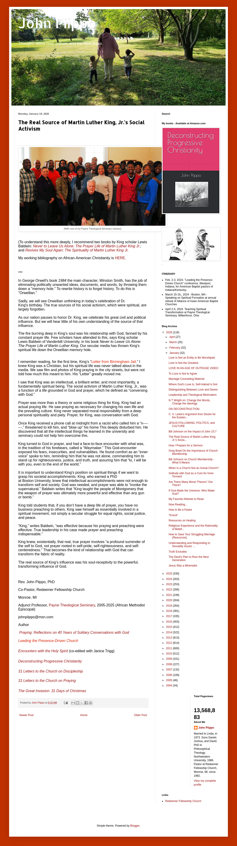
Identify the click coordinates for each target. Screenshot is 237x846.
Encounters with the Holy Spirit (43, 651)
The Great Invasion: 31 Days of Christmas (52, 691)
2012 (169, 642)
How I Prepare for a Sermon (186, 445)
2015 (169, 627)
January (174, 352)
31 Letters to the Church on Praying (47, 681)
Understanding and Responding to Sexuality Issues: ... (189, 544)
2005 (169, 680)
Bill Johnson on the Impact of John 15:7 (192, 431)
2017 (169, 616)
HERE (120, 258)
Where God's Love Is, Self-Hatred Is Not (193, 384)
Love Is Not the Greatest (183, 363)
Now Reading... (178, 504)
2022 (169, 589)
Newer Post (26, 715)
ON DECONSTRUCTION (184, 409)
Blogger (134, 825)
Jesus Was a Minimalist (183, 565)
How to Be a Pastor (180, 509)
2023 (169, 584)
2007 (169, 669)
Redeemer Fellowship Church (183, 801)
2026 (169, 332)
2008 (169, 664)
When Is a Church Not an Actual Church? (194, 468)
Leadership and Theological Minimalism (193, 394)
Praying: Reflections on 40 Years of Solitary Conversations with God (74, 632)
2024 (169, 579)
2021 (169, 595)
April (172, 337)
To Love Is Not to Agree (183, 373)
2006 (169, 675)
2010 (169, 653)
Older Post (140, 715)
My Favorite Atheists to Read (186, 499)
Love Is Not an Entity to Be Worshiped (192, 357)
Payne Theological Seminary (72, 605)
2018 (169, 611)
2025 (169, 573)
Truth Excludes (178, 551)
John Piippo (57, 23)
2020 (169, 600)
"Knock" (173, 515)
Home (84, 715)
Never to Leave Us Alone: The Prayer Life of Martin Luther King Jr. (86, 246)
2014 (169, 632)
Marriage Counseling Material (186, 378)
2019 (169, 605)
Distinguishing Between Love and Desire (193, 389)
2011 (169, 648)
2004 (169, 685)
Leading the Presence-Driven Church (48, 641)
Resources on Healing (182, 520)
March (173, 342)
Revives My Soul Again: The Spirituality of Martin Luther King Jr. (77, 250)
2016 (169, 621)
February (175, 347)
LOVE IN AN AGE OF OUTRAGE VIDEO (193, 368)
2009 (169, 658)
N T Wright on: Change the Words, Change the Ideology (189, 402)
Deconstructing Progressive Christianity (50, 661)
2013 (169, 637)
